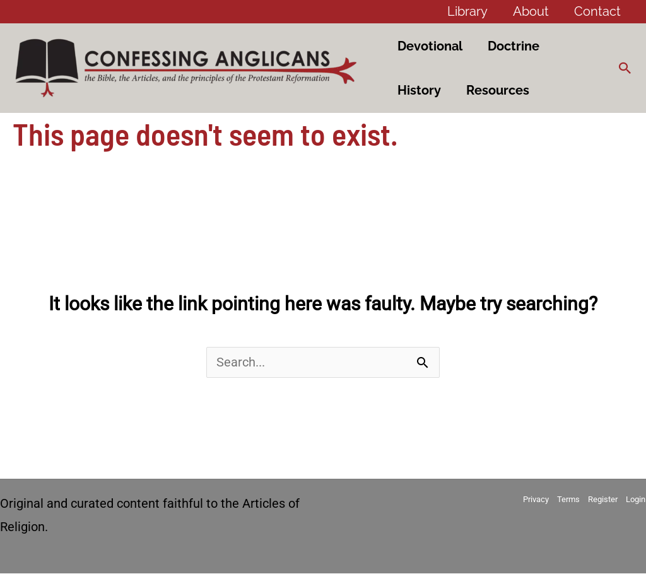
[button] (625, 68)
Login (636, 500)
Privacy (536, 500)
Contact (597, 11)
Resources (497, 90)
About (531, 11)
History (419, 90)
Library (467, 11)
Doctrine (513, 46)
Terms (569, 500)
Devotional (429, 46)
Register (603, 500)
